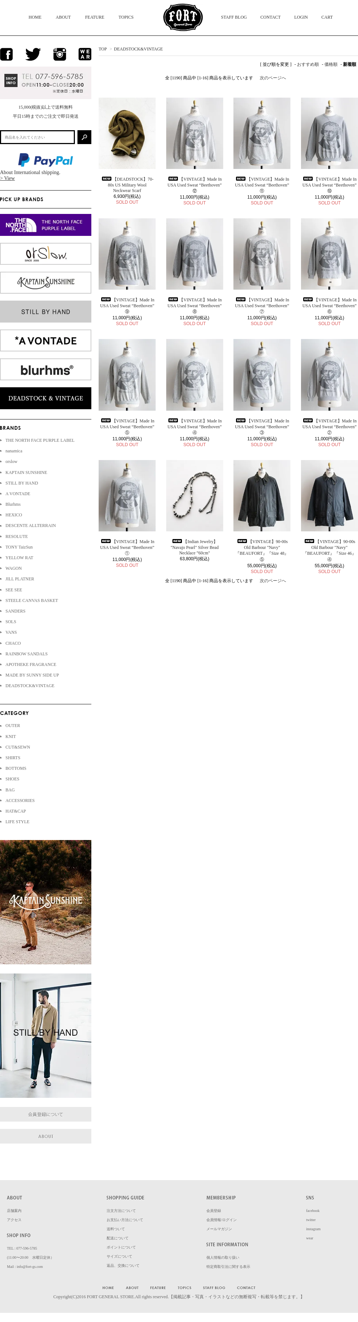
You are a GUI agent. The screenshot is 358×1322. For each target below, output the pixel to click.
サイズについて (119, 1256)
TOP (103, 49)
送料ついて (116, 1229)
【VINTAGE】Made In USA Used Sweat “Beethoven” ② (329, 426)
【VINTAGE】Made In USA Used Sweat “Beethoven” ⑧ (194, 305)
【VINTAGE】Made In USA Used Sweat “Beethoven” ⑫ (194, 185)
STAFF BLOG (234, 17)
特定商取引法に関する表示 (228, 1267)
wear (309, 1238)
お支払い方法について (125, 1220)
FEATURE (94, 17)
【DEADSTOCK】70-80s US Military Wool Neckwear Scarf (127, 185)
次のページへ (273, 77)
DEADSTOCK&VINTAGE (138, 49)
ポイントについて (121, 1247)
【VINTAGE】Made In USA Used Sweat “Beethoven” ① (127, 547)
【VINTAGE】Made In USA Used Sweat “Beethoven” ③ (262, 426)
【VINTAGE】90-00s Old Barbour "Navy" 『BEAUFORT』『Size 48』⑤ (262, 550)
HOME (34, 17)
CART (327, 17)
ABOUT (63, 17)
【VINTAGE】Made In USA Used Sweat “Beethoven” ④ (194, 426)
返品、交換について (123, 1265)
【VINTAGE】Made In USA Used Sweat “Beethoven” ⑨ (127, 305)
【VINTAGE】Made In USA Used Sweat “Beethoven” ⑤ (127, 426)
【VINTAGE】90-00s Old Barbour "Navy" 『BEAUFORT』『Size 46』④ (329, 550)
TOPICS (126, 17)
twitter (311, 1220)
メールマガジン (219, 1229)
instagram (313, 1229)
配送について (118, 1238)
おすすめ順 (308, 64)
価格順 (331, 64)
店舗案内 (14, 1211)
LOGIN (301, 17)
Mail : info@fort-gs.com (25, 1267)
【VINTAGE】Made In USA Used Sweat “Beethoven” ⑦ (262, 305)
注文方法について (121, 1211)
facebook (313, 1211)
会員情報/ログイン (221, 1220)
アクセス (14, 1220)
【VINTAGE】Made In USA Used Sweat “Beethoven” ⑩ (329, 185)
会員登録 (213, 1211)
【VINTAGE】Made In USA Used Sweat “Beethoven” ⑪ (262, 185)
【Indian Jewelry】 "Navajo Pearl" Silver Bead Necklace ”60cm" (194, 547)
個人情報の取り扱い (222, 1257)
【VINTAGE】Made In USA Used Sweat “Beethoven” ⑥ (329, 305)
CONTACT (270, 17)
